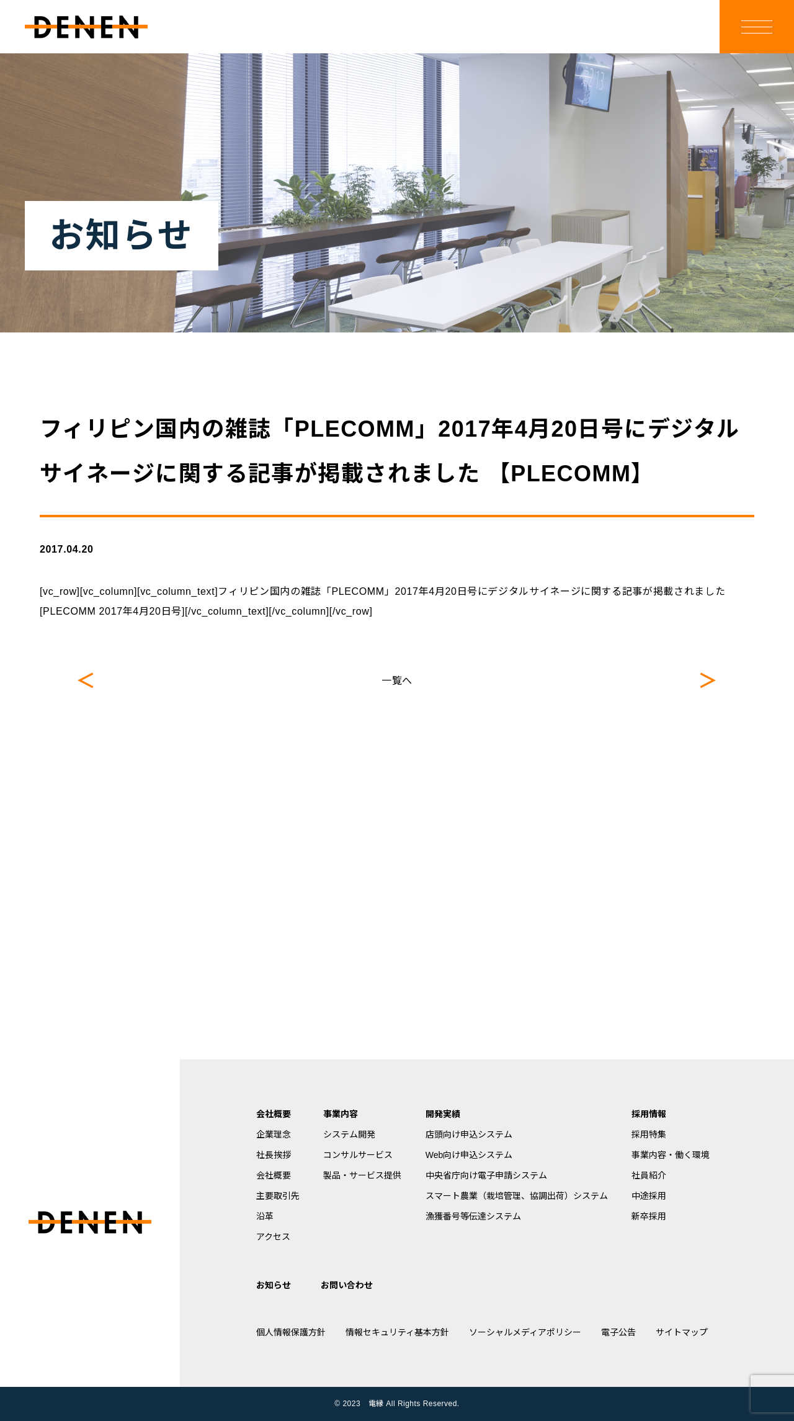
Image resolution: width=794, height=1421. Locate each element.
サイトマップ (682, 1332)
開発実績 (443, 1114)
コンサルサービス (358, 1155)
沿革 (265, 1216)
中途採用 (648, 1196)
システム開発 (349, 1134)
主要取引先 (278, 1196)
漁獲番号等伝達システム (473, 1216)
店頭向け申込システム (469, 1134)
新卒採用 (648, 1216)
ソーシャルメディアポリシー (525, 1332)
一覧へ (397, 680)
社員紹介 (648, 1175)
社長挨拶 (273, 1155)
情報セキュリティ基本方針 (397, 1332)
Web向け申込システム (469, 1155)
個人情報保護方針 (291, 1332)
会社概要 (273, 1114)
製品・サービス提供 (362, 1175)
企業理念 (273, 1134)
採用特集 (648, 1134)
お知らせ (273, 1285)
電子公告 (618, 1332)
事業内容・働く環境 (670, 1155)
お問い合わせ (347, 1285)
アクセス (273, 1237)
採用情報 (648, 1114)
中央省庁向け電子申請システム (486, 1175)
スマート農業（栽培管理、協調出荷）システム (517, 1196)
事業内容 (340, 1114)
